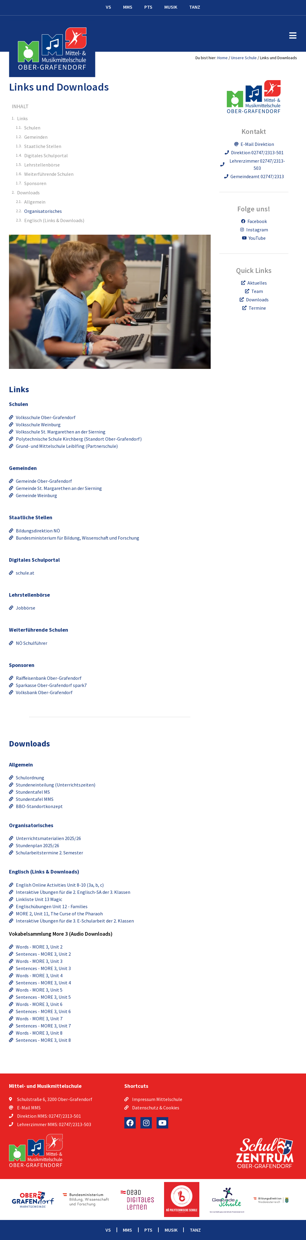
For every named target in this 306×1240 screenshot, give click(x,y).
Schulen (32, 128)
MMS (127, 7)
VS (108, 7)
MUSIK (170, 7)
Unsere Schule (244, 57)
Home (222, 57)
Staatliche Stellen (42, 146)
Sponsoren (35, 183)
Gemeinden (36, 137)
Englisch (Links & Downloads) (54, 220)
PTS (148, 7)
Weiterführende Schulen (49, 174)
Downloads (28, 193)
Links (22, 118)
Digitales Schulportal (46, 155)
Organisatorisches (43, 211)
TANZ (194, 7)
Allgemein (34, 202)
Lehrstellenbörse (42, 165)
